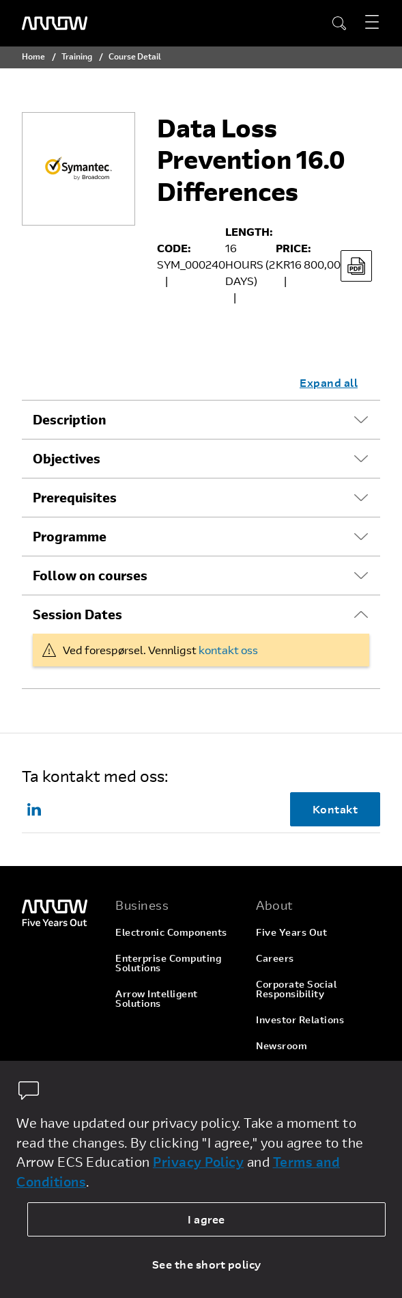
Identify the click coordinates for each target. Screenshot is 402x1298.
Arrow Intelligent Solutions (156, 998)
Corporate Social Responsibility (296, 988)
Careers (275, 957)
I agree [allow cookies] (206, 1219)
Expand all (329, 382)
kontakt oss (228, 650)
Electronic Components (171, 931)
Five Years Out (291, 931)
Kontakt (335, 809)
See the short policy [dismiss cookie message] (206, 1264)
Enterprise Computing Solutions (168, 962)
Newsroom (281, 1045)
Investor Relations (300, 1019)
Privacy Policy (198, 1161)
